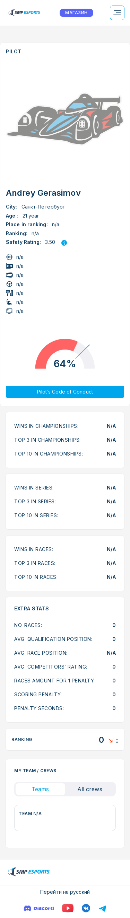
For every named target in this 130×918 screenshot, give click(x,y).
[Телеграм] (102, 908)
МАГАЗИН (76, 12)
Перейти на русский (65, 892)
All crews (89, 789)
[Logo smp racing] (24, 13)
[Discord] (39, 908)
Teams (40, 789)
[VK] (86, 908)
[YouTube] (67, 908)
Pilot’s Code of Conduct (65, 392)
